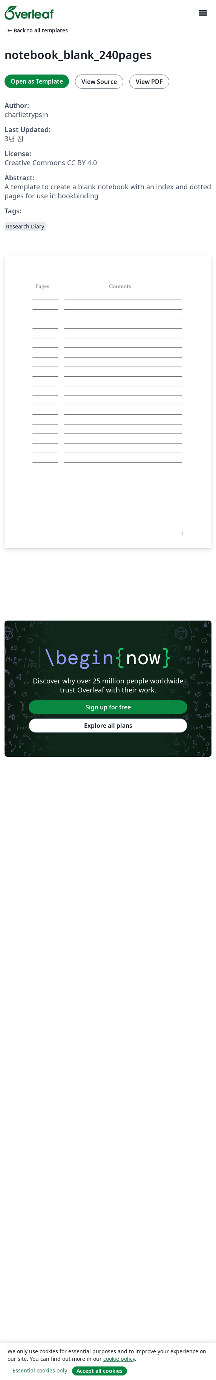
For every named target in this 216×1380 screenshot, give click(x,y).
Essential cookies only (39, 1370)
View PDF (149, 82)
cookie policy (119, 1358)
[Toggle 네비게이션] (202, 13)
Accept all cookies (100, 1370)
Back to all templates (37, 30)
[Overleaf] (29, 13)
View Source (99, 82)
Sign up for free (108, 707)
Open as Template (37, 81)
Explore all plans (108, 725)
